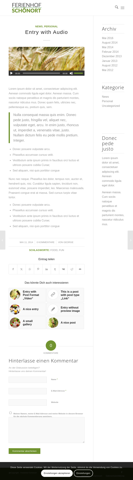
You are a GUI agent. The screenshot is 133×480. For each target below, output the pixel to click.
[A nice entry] (130, 240)
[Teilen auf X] (21, 269)
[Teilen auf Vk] (63, 269)
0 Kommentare (46, 242)
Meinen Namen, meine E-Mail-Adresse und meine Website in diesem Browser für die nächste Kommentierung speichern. (48, 415)
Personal (51, 26)
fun (61, 250)
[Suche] (115, 8)
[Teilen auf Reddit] (72, 269)
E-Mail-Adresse (58, 390)
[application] (47, 73)
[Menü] (122, 7)
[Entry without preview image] (2, 240)
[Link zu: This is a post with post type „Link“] (65, 295)
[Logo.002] (26, 8)
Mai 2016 (107, 38)
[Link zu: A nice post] (65, 322)
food (54, 250)
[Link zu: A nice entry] (27, 309)
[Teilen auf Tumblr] (55, 269)
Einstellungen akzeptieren (57, 473)
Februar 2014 (110, 51)
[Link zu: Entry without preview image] (65, 309)
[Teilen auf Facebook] (13, 269)
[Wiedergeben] (11, 73)
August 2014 (110, 42)
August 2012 (110, 65)
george (68, 242)
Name (54, 379)
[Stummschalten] (71, 73)
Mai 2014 (107, 47)
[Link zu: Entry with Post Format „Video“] (27, 295)
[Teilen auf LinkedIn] (47, 269)
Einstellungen (83, 473)
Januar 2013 (109, 60)
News (39, 26)
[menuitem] (115, 8)
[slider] (41, 73)
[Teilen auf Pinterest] (38, 269)
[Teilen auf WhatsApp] (30, 269)
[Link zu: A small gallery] (27, 322)
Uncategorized (111, 105)
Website (54, 402)
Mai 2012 (107, 70)
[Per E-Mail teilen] (80, 269)
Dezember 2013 (112, 56)
